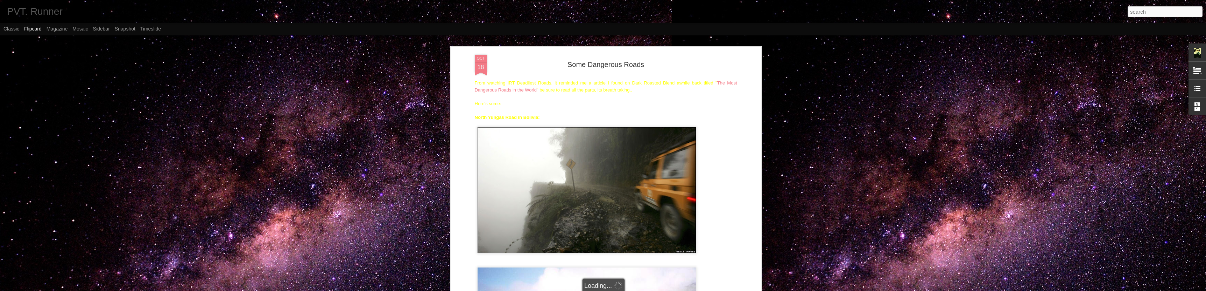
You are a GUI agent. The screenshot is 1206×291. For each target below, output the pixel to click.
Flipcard (33, 29)
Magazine (57, 29)
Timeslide (150, 29)
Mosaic (80, 29)
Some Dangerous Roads (605, 58)
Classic (11, 29)
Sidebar (101, 29)
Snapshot (125, 29)
